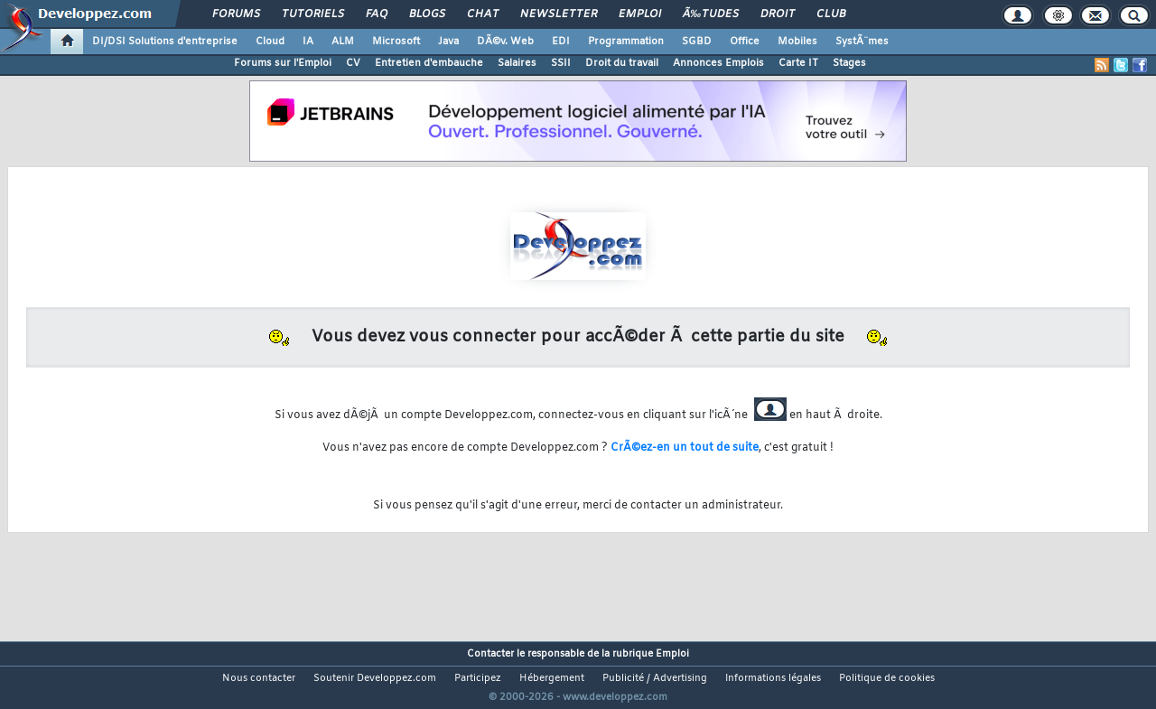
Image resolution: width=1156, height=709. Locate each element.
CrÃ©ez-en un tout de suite (685, 448)
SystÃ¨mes (862, 41)
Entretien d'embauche (429, 63)
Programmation (626, 41)
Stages (849, 63)
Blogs (427, 14)
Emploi (640, 14)
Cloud (270, 41)
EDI (561, 41)
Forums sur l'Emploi (282, 63)
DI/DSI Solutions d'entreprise (165, 41)
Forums (236, 14)
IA (308, 41)
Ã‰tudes (711, 14)
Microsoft (396, 41)
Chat (482, 14)
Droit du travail (621, 63)
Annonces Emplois (718, 63)
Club (831, 14)
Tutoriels (313, 14)
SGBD (697, 41)
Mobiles (797, 41)
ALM (342, 41)
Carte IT (798, 63)
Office (745, 41)
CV (353, 63)
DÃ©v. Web (505, 41)
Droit (778, 14)
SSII (561, 63)
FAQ (376, 14)
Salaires (517, 63)
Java (448, 41)
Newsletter (558, 14)
